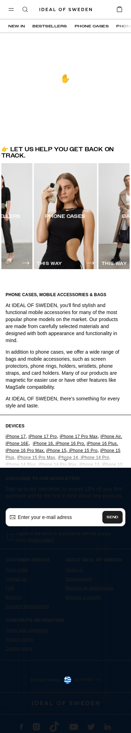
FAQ (10, 588)
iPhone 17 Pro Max (79, 436)
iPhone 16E (17, 443)
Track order (17, 569)
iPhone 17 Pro (43, 436)
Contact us (16, 579)
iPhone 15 (56, 450)
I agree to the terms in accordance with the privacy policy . (63, 536)
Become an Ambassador (90, 588)
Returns (13, 597)
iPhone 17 (16, 436)
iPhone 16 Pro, (69, 443)
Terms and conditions (27, 630)
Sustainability (79, 579)
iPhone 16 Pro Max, (25, 450)
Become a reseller (84, 597)
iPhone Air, (111, 436)
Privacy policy (19, 639)
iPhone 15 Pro (82, 450)
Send (112, 517)
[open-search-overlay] (25, 10)
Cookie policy (19, 648)
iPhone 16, (43, 443)
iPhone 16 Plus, (102, 443)
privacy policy (40, 540)
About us (74, 569)
